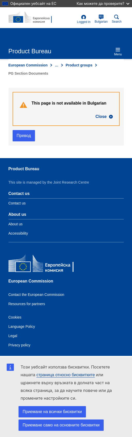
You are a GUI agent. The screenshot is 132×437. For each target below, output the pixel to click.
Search (116, 18)
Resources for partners (26, 304)
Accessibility (18, 233)
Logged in (84, 19)
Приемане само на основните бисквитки (61, 425)
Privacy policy (19, 345)
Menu (118, 51)
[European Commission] (45, 265)
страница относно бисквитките (65, 375)
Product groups (79, 65)
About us (15, 224)
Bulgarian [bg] (101, 18)
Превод (24, 135)
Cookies (15, 317)
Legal (12, 336)
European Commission (28, 65)
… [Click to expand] (56, 65)
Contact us (17, 203)
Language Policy (21, 326)
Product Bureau (23, 169)
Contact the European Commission (36, 295)
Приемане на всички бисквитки (52, 411)
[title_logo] (33, 17)
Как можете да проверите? (103, 3)
